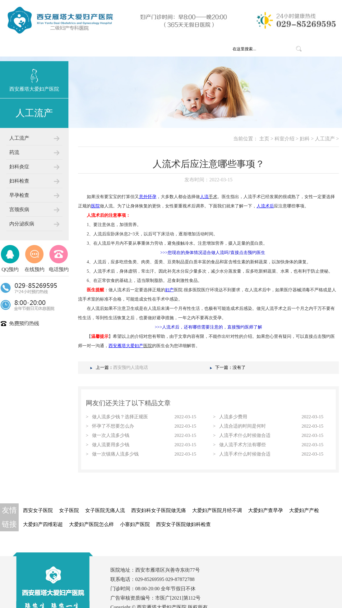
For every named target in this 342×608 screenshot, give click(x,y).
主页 (264, 138)
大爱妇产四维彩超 (43, 524)
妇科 (305, 138)
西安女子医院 (38, 510)
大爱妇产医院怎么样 (91, 524)
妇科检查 (19, 181)
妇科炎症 (19, 166)
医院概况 (125, 49)
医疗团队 (193, 49)
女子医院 (69, 510)
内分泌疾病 (21, 223)
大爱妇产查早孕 (265, 510)
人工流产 (19, 138)
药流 (14, 152)
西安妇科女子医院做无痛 (158, 510)
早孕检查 (19, 195)
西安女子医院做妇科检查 (183, 524)
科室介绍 (159, 49)
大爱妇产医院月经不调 (217, 510)
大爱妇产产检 (304, 510)
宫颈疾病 (19, 209)
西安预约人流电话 (130, 367)
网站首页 (91, 49)
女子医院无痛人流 (105, 510)
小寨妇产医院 (135, 524)
